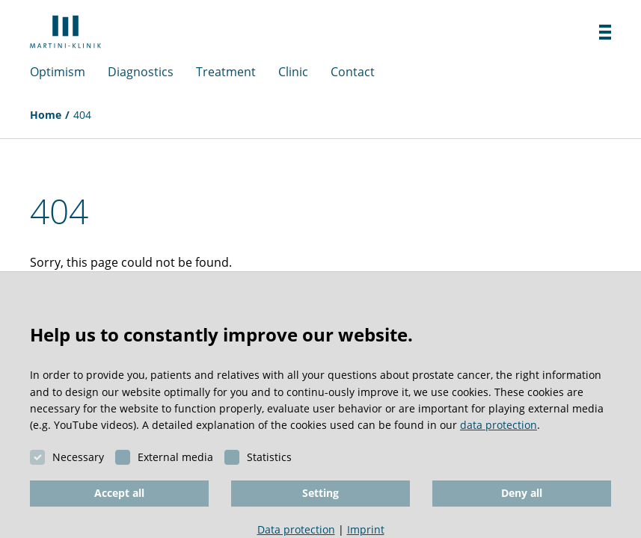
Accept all (119, 493)
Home (45, 115)
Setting (320, 493)
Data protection (296, 529)
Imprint (365, 529)
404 (82, 115)
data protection (498, 425)
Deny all (521, 493)
